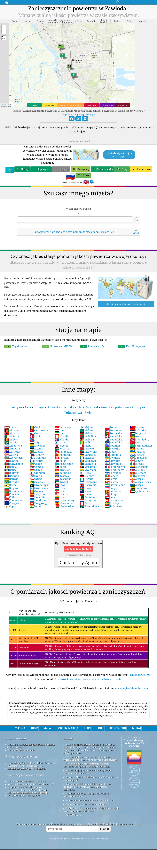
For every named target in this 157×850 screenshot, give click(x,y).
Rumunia (113, 454)
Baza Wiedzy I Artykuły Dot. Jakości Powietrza (31, 763)
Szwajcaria (114, 500)
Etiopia (36, 451)
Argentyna (13, 445)
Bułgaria (11, 488)
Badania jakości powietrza (23, 756)
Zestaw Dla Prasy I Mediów (21, 750)
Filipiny (36, 454)
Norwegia (88, 485)
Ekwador (37, 445)
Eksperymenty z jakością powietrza (26, 765)
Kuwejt (61, 482)
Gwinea (36, 491)
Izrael (60, 442)
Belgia (10, 466)
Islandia (62, 439)
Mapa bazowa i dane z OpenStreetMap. (85, 804)
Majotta (86, 427)
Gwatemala (38, 488)
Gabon (35, 463)
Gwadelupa (38, 485)
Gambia (36, 466)
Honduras (37, 500)
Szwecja (112, 503)
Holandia (37, 497)
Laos (60, 485)
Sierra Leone (115, 485)
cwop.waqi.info (71, 780)
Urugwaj (137, 454)
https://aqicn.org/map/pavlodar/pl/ (78, 114)
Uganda (137, 448)
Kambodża (63, 451)
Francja (36, 460)
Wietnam (138, 472)
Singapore (113, 488)
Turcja (136, 442)
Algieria (11, 436)
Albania (11, 433)
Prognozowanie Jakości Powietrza (25, 787)
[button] (4, 27)
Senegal (112, 476)
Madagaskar (64, 506)
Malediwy (88, 436)
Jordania (62, 448)
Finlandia (37, 457)
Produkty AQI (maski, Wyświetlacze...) (27, 789)
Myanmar (88, 470)
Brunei (10, 485)
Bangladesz (13, 463)
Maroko (87, 448)
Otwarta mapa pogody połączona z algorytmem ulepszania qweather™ (88, 772)
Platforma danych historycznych (24, 795)
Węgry (136, 460)
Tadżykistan (114, 506)
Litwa (60, 497)
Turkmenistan (141, 445)
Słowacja (112, 460)
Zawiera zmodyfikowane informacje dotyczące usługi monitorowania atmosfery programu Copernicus (88, 787)
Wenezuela (139, 466)
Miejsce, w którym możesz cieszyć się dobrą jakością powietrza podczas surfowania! (91, 809)
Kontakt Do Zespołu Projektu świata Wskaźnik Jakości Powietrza (30, 746)
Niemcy (87, 476)
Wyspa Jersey (140, 482)
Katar (60, 460)
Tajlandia (138, 430)
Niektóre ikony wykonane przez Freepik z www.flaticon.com (86, 795)
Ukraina (137, 451)
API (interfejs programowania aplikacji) (28, 792)
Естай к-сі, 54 (92, 346)
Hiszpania (37, 494)
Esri (10, 106)
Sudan (111, 497)
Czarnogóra (38, 430)
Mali (85, 442)
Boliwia (11, 479)
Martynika (88, 451)
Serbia (111, 479)
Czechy (36, 433)
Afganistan (13, 430)
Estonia (36, 448)
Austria (11, 454)
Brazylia (11, 482)
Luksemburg (65, 500)
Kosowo (62, 476)
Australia (12, 451)
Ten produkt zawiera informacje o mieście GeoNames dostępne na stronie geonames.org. (86, 765)
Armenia (12, 448)
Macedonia (64, 503)
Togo (135, 436)
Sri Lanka (113, 491)
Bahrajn (11, 460)
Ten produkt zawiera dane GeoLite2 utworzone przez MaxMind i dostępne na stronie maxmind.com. (90, 758)
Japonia (61, 445)
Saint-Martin (115, 466)
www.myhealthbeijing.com (132, 688)
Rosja (110, 451)
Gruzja (35, 479)
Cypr (9, 506)
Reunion (112, 445)
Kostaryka (63, 479)
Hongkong (38, 503)
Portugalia (113, 433)
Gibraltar (37, 472)
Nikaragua (88, 482)
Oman (86, 494)
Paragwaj (88, 500)
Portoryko (113, 430)
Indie (35, 506)
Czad (34, 427)
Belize (10, 470)
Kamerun (63, 454)
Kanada (62, 457)
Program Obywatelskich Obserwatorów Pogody (90, 777)
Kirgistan (62, 470)
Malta (85, 445)
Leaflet (3, 104)
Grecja (35, 476)
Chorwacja (13, 500)
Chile (9, 497)
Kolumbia (63, 472)
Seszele (112, 482)
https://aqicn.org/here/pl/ (78, 141)
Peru (85, 503)
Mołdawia (88, 460)
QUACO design (73, 814)
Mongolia (88, 463)
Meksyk (87, 457)
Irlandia (62, 436)
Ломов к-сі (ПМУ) (57, 346)
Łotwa (10, 427)
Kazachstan (64, 463)
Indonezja (63, 427)
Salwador (113, 472)
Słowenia (113, 463)
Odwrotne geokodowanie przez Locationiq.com (90, 800)
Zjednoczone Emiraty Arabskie (140, 492)
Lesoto (61, 488)
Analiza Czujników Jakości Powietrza (27, 768)
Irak (59, 430)
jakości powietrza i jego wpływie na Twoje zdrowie (90, 679)
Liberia (61, 494)
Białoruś (11, 472)
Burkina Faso (14, 491)
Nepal (86, 472)
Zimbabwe (139, 488)
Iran (60, 433)
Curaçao (11, 503)
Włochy (137, 463)
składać (104, 828)
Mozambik (88, 466)
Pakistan (87, 497)
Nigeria (86, 479)
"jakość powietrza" (140, 674)
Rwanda (112, 457)
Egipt (34, 442)
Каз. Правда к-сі (132, 346)
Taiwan (137, 427)
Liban (60, 491)
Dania (35, 436)
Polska (111, 427)
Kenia (61, 466)
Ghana (35, 470)
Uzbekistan (139, 457)
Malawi (87, 433)
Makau (86, 430)
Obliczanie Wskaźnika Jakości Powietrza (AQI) (31, 784)
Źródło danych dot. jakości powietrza (26, 781)
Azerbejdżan (14, 457)
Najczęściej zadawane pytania (24, 775)
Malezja (87, 439)
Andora (11, 439)
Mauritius (88, 454)
